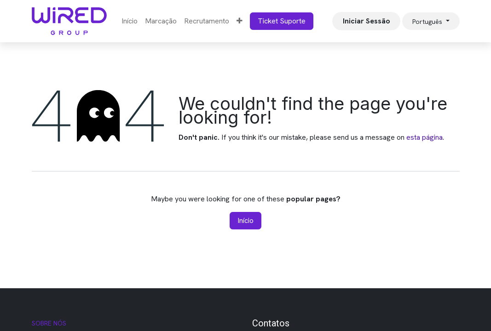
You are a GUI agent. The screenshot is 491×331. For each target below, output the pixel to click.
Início (245, 220)
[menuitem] (129, 21)
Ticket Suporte (282, 21)
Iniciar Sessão (366, 21)
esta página (424, 137)
